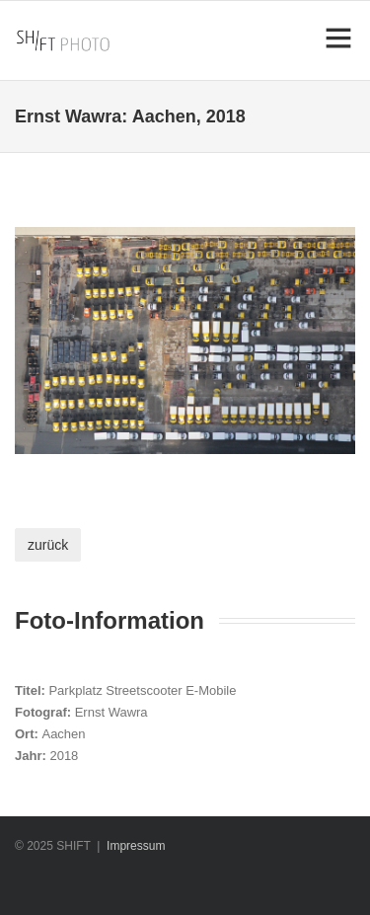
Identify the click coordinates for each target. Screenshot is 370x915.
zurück (48, 545)
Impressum (136, 846)
